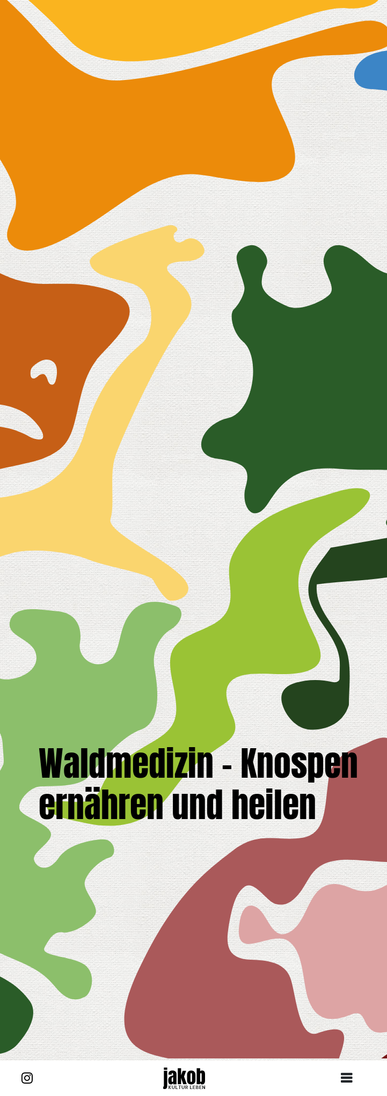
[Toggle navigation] (350, 1078)
